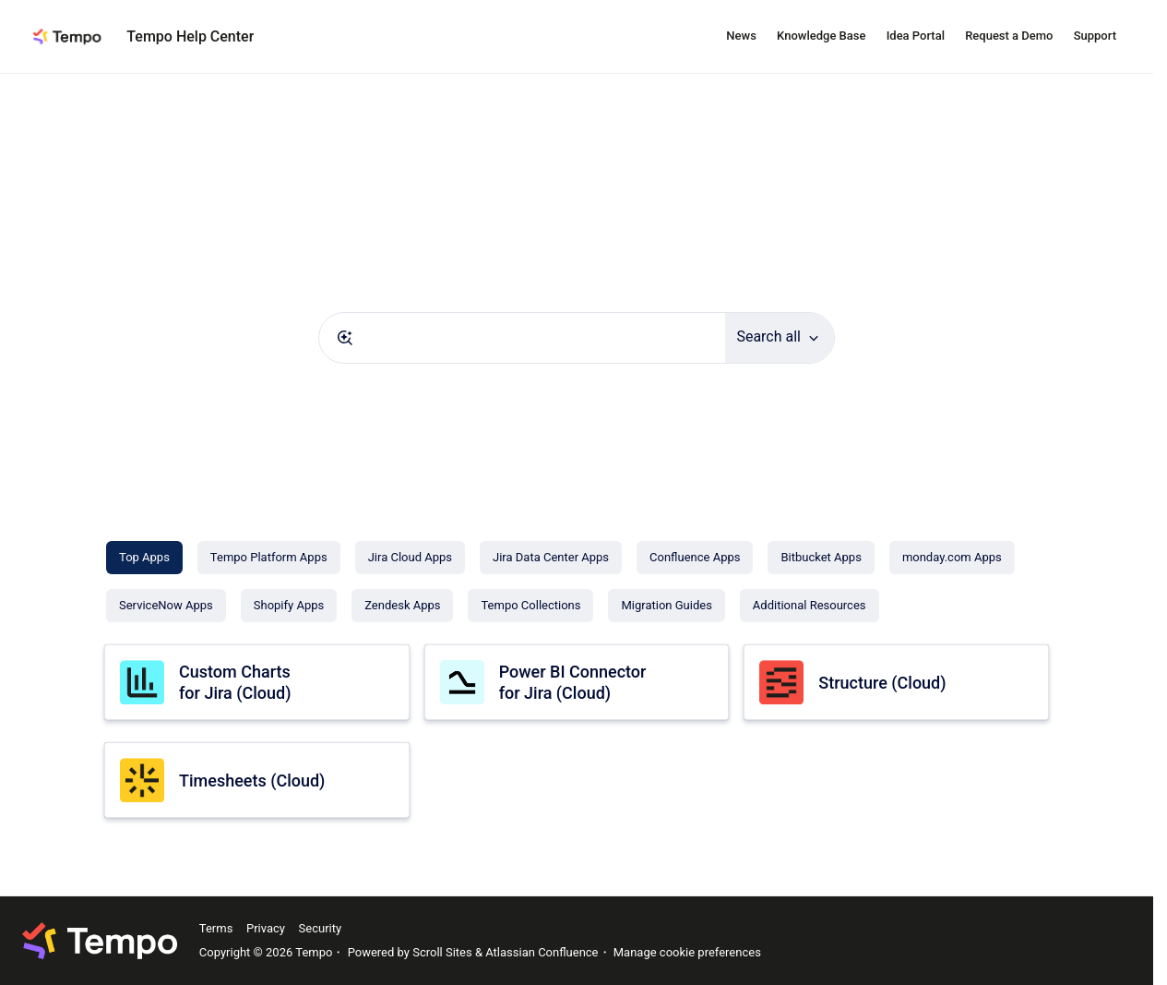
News (741, 35)
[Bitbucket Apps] (821, 557)
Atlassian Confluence (541, 952)
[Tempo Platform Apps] (268, 557)
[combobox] (522, 338)
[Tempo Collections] (530, 605)
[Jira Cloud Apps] (410, 557)
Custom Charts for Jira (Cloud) (235, 682)
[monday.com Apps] (952, 557)
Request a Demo (1009, 35)
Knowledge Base (821, 35)
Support (1095, 35)
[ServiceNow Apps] (166, 605)
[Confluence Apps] (695, 557)
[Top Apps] (144, 557)
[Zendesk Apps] (402, 605)
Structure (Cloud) (882, 682)
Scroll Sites (442, 952)
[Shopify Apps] (289, 605)
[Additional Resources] (809, 605)
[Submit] (345, 338)
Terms (216, 928)
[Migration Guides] (666, 605)
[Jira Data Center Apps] (551, 557)
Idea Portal (916, 35)
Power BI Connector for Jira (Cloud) (573, 682)
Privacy (265, 928)
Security (320, 928)
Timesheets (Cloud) (252, 780)
